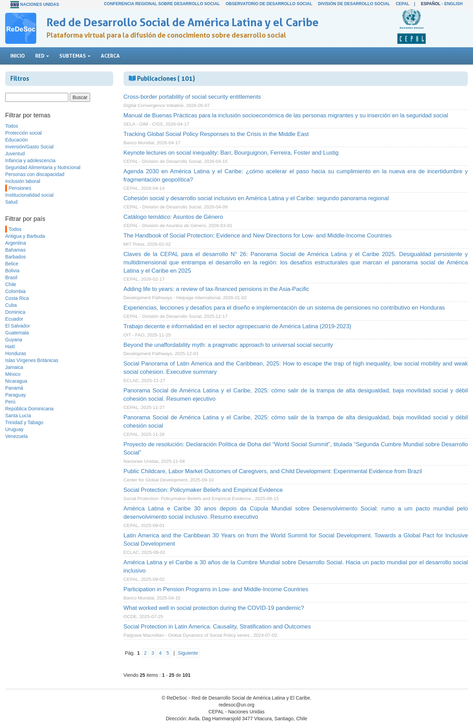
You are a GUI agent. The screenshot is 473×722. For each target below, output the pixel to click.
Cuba (11, 305)
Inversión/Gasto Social (29, 146)
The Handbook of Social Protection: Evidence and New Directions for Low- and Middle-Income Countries (258, 235)
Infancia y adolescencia (30, 160)
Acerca (110, 55)
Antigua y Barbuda (25, 236)
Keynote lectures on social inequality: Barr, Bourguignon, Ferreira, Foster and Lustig (231, 152)
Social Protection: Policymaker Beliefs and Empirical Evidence (203, 490)
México (12, 374)
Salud (11, 202)
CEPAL (402, 3)
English (453, 3)
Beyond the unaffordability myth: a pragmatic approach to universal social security (228, 345)
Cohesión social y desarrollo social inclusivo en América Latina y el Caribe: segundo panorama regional (256, 198)
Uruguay (14, 429)
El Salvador (17, 326)
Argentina (15, 243)
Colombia (15, 291)
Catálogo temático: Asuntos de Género (173, 217)
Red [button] (42, 55)
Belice (11, 263)
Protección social (23, 133)
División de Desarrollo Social (354, 3)
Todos (11, 126)
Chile (10, 284)
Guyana (13, 339)
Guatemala (17, 332)
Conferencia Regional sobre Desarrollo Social (162, 3)
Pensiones (20, 188)
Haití (10, 346)
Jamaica (14, 367)
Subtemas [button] (74, 55)
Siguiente (188, 653)
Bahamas (15, 250)
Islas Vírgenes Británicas (31, 360)
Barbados (15, 257)
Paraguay (15, 395)
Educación (16, 140)
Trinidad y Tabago (24, 422)
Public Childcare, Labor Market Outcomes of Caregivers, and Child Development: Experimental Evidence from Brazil (273, 471)
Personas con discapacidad (34, 174)
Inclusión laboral (22, 181)
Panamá (14, 388)
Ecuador (14, 319)
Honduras (15, 353)
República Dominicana (29, 408)
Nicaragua (16, 381)
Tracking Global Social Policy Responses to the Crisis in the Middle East (216, 134)
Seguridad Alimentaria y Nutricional (42, 167)
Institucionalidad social (29, 195)
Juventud (15, 153)
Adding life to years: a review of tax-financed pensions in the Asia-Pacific (216, 289)
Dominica (15, 312)
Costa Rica (17, 298)
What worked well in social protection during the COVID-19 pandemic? (214, 608)
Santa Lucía (18, 415)
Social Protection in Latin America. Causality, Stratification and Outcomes (217, 626)
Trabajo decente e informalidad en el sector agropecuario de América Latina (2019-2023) (237, 326)
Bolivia (12, 270)
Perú (10, 401)
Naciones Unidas (39, 4)
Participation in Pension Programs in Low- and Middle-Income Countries (216, 589)
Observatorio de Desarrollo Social (268, 3)
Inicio (17, 55)
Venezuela (16, 436)
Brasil (11, 277)
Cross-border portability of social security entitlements (192, 97)
